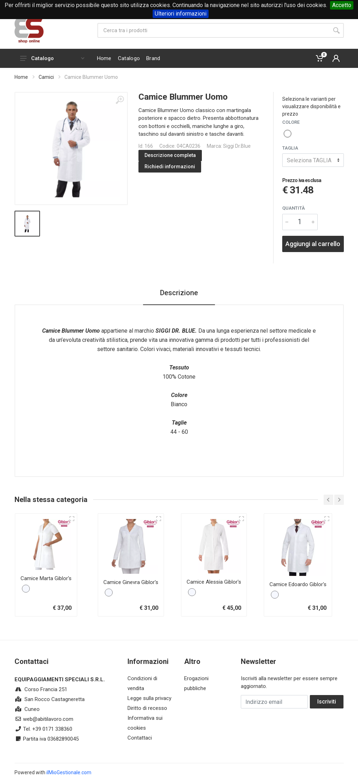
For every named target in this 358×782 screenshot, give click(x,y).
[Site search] (213, 30)
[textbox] (313, 160)
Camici (46, 77)
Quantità (293, 208)
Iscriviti (326, 701)
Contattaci (139, 738)
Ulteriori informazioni (180, 13)
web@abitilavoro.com (48, 719)
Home (21, 77)
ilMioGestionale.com (68, 772)
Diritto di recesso (147, 708)
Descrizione (179, 292)
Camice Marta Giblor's (46, 578)
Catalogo (52, 58)
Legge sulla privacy (149, 698)
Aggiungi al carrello (312, 243)
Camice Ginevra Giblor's (130, 582)
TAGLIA (290, 148)
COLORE (291, 122)
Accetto (341, 5)
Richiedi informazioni (169, 166)
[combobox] (313, 160)
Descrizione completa (170, 155)
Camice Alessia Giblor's (214, 582)
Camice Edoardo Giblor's (297, 584)
